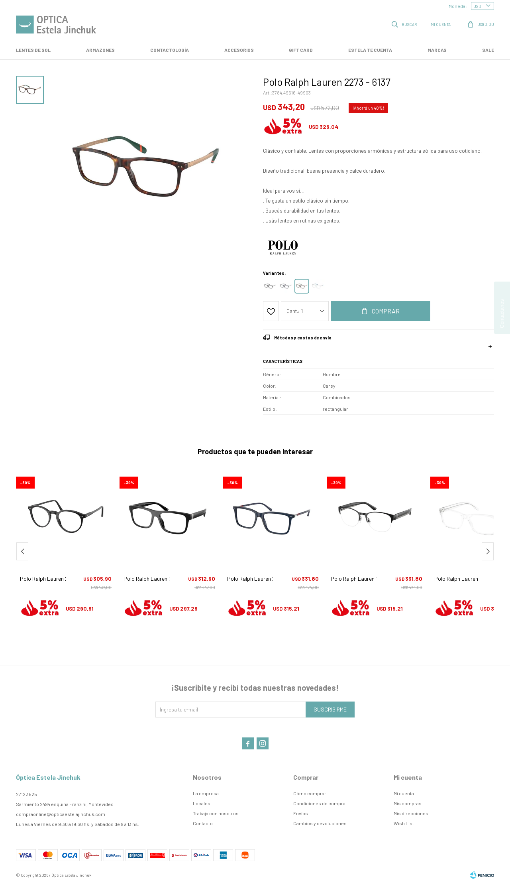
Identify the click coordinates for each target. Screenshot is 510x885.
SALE (488, 50)
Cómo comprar (309, 793)
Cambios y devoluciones (320, 823)
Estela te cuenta (370, 50)
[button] (488, 551)
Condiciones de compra (319, 803)
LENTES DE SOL (33, 50)
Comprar (386, 311)
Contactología (169, 50)
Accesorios (239, 50)
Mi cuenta (404, 793)
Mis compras (408, 803)
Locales (201, 803)
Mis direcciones (411, 813)
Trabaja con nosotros (216, 813)
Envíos (300, 813)
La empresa (206, 793)
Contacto (203, 823)
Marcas (437, 50)
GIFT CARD (301, 50)
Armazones (100, 50)
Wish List (404, 823)
